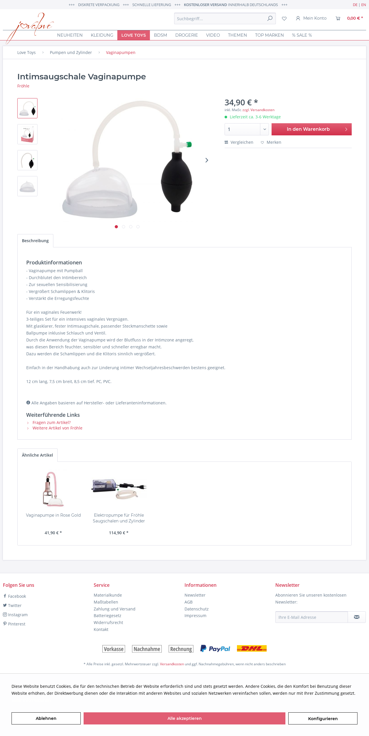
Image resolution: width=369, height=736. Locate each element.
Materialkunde (108, 595)
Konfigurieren (323, 718)
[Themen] (237, 35)
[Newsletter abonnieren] (357, 617)
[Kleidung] (102, 35)
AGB (188, 602)
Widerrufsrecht (108, 622)
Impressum (195, 615)
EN (363, 4)
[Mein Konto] (311, 18)
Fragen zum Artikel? (48, 422)
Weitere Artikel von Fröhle (54, 428)
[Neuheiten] (70, 35)
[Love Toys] (133, 35)
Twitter (12, 605)
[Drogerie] (186, 35)
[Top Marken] (269, 35)
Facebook (14, 596)
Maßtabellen (106, 602)
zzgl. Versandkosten (258, 109)
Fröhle (23, 86)
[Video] (213, 35)
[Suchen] (270, 18)
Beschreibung (35, 240)
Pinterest (14, 624)
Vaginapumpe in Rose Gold (53, 515)
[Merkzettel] (284, 18)
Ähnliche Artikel (37, 455)
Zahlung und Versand (114, 609)
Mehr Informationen (31, 700)
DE (355, 4)
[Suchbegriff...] (225, 18)
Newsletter (195, 595)
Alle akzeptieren (184, 718)
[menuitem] (225, 18)
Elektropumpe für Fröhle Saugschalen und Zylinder (119, 518)
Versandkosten (172, 664)
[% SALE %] (302, 35)
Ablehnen (46, 718)
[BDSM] (160, 35)
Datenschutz (196, 609)
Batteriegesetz (107, 615)
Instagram (15, 614)
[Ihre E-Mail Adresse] (311, 617)
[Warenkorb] (349, 18)
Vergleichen (239, 142)
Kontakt (101, 629)
